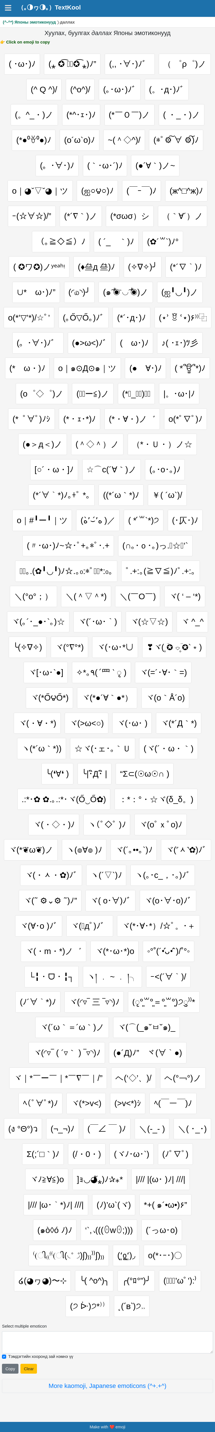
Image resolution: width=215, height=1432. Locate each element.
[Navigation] (8, 8)
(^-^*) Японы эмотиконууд (29, 22)
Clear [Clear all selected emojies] (29, 1369)
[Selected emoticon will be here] (107, 1342)
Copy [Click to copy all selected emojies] (10, 1369)
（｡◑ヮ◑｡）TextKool (49, 7)
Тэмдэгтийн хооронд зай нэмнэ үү (40, 1356)
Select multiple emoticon (24, 1326)
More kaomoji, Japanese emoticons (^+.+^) (108, 1385)
